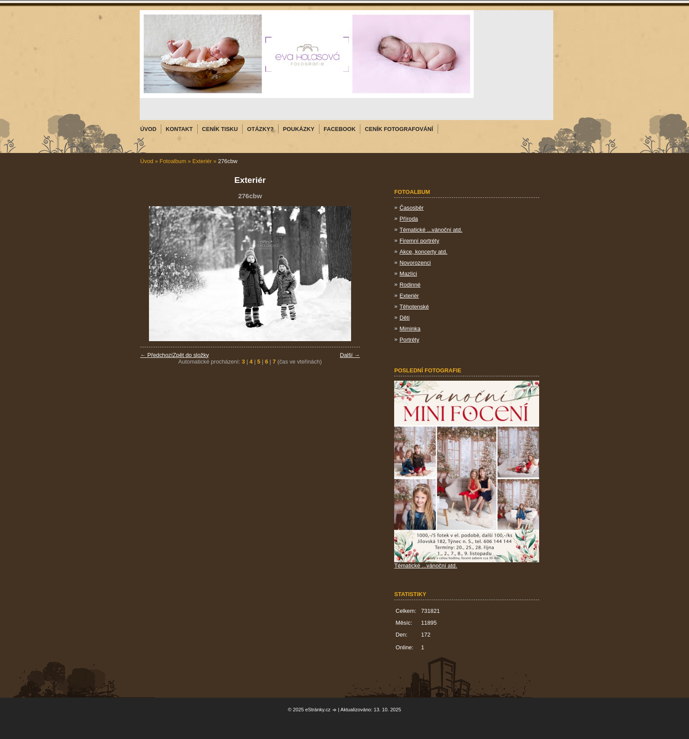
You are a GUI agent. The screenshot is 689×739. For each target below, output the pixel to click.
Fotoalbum (173, 161)
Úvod (146, 161)
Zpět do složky (191, 355)
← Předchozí (156, 355)
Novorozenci (415, 262)
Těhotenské (414, 306)
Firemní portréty (419, 240)
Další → (350, 355)
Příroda (408, 218)
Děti (404, 317)
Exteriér (202, 161)
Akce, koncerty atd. (423, 251)
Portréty (409, 339)
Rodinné (410, 284)
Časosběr (411, 207)
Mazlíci (408, 273)
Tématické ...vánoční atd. (430, 229)
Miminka (410, 328)
